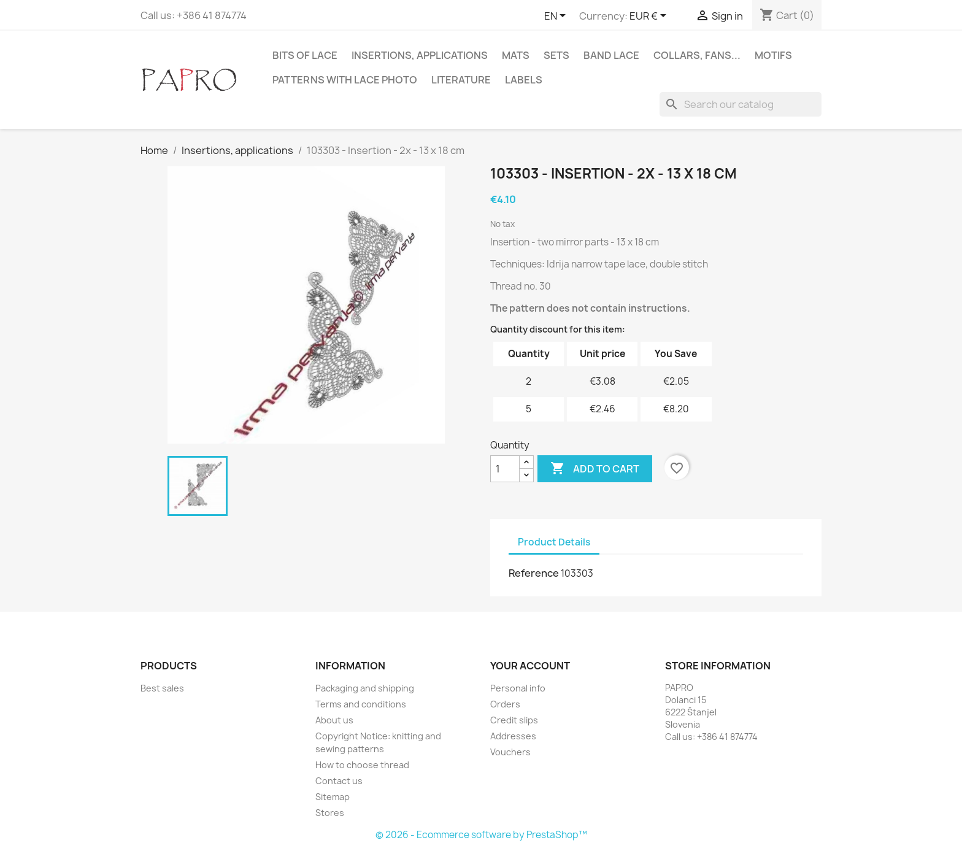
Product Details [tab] (554, 542)
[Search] (741, 104)
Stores (329, 812)
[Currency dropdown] (650, 16)
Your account (530, 665)
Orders (505, 704)
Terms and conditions (360, 704)
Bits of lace (304, 55)
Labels (523, 80)
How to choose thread (362, 765)
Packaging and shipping (364, 688)
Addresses (513, 736)
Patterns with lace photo (344, 80)
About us (334, 720)
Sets (556, 55)
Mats (515, 55)
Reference (534, 573)
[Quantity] (505, 468)
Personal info (517, 688)
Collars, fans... (697, 55)
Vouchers (510, 752)
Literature (461, 80)
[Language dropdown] (557, 16)
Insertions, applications (420, 55)
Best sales (162, 688)
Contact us (339, 781)
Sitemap (332, 797)
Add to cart (594, 469)
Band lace (611, 55)
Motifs (773, 55)
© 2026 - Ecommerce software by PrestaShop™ (481, 834)
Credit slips (514, 720)
